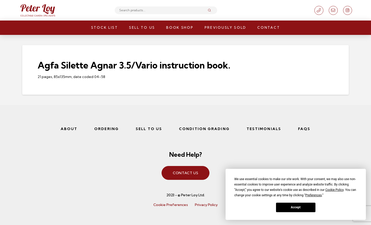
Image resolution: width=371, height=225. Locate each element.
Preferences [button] (313, 195)
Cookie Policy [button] (334, 190)
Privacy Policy (206, 204)
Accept (296, 207)
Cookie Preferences (170, 204)
